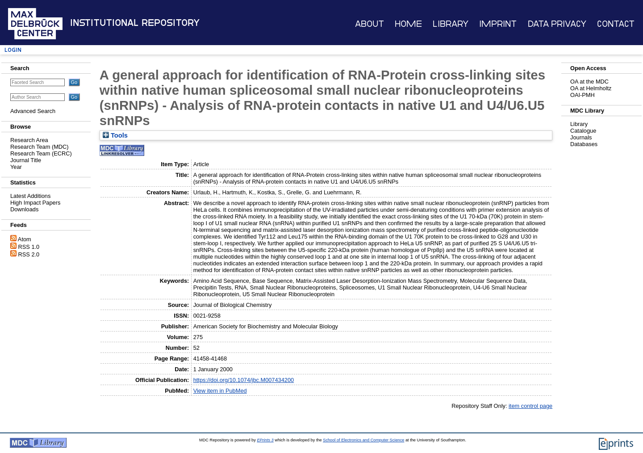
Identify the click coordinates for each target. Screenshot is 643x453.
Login (12, 50)
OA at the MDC (589, 81)
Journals (581, 137)
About (369, 24)
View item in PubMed (220, 390)
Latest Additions (30, 196)
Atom (24, 239)
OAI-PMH (582, 95)
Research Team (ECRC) (41, 153)
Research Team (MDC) (39, 146)
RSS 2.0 (29, 254)
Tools (115, 135)
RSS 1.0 (29, 246)
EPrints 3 (265, 440)
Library (450, 24)
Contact (616, 24)
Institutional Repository (135, 22)
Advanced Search (32, 111)
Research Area (29, 140)
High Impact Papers (35, 202)
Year (16, 167)
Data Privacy (557, 24)
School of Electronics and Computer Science (363, 440)
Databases (583, 144)
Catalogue (583, 130)
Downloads (24, 209)
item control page (530, 406)
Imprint (498, 24)
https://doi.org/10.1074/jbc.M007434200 (243, 380)
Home (408, 24)
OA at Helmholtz (590, 88)
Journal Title (25, 160)
